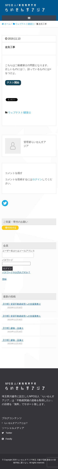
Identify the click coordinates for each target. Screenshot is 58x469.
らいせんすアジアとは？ (16, 423)
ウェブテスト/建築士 (19, 112)
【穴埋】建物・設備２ (13, 340)
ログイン (37, 179)
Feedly (7, 439)
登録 (4, 279)
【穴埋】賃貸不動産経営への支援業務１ (21, 316)
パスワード (7, 260)
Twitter (7, 433)
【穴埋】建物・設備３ (13, 328)
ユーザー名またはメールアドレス (18, 251)
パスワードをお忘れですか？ (16, 272)
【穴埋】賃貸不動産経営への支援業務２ (21, 304)
